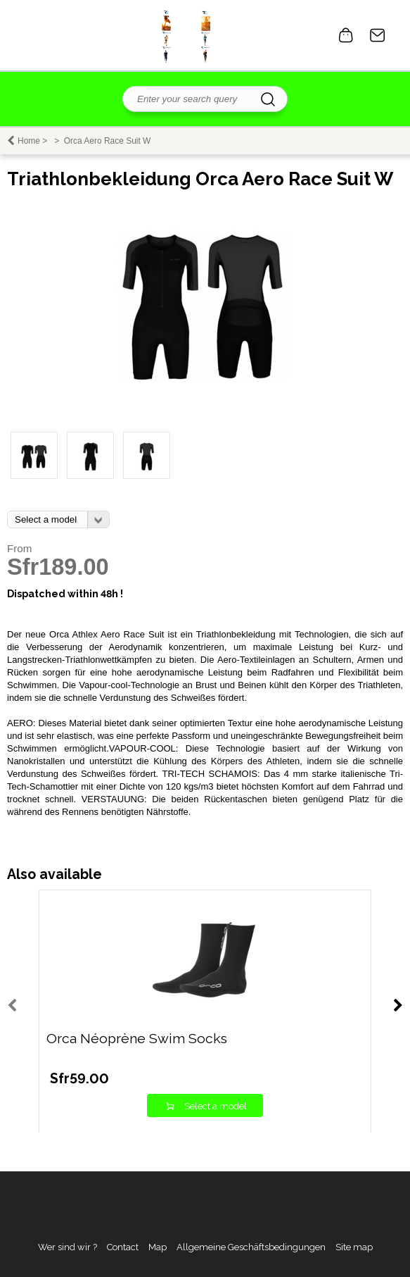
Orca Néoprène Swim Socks (136, 1038)
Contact (377, 35)
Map (157, 1247)
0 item (346, 35)
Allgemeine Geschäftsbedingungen (251, 1247)
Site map (354, 1247)
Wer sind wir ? (67, 1247)
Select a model (215, 1106)
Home (29, 141)
